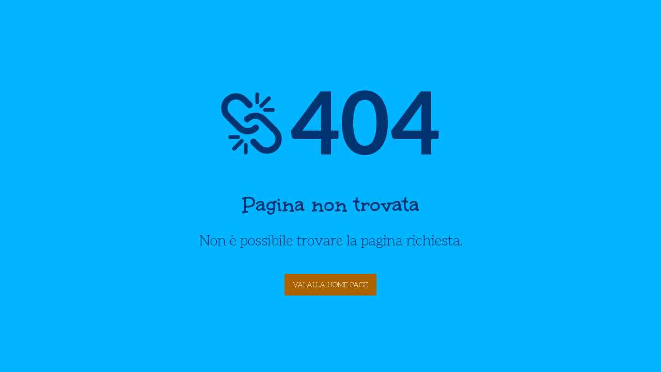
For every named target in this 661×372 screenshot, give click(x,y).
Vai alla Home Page (330, 285)
